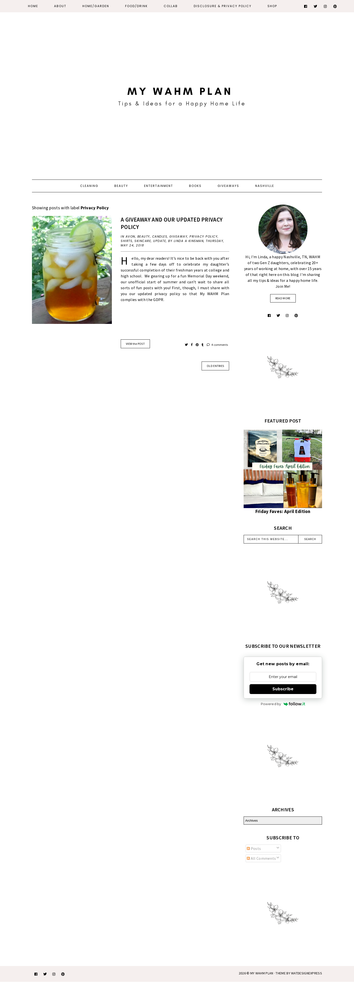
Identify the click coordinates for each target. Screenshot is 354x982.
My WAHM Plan (262, 973)
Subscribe (283, 689)
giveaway (178, 236)
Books (195, 186)
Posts (254, 848)
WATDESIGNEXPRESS (306, 973)
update (159, 241)
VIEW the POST (135, 344)
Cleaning (89, 186)
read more (283, 298)
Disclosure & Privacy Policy (222, 6)
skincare (142, 241)
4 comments (217, 345)
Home (33, 6)
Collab (171, 6)
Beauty (121, 186)
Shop (272, 6)
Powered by (283, 704)
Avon (130, 236)
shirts (126, 241)
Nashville (264, 186)
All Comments (261, 858)
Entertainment (158, 186)
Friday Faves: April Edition (282, 511)
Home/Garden (95, 6)
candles (159, 236)
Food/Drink (136, 6)
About (60, 6)
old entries (215, 366)
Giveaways (228, 186)
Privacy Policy (204, 236)
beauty (143, 236)
